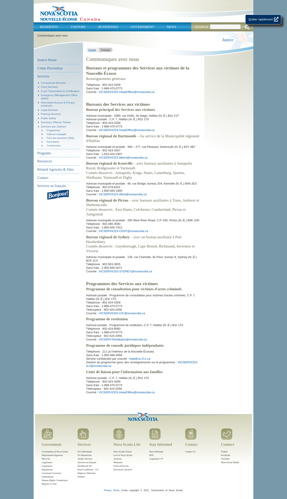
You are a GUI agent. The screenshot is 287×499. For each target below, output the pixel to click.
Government (142, 27)
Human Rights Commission (54, 480)
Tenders (81, 476)
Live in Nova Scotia (122, 455)
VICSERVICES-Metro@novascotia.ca (123, 157)
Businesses (108, 27)
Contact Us (190, 451)
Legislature (47, 462)
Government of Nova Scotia (55, 451)
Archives (117, 459)
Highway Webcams (87, 473)
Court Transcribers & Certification (60, 91)
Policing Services (51, 113)
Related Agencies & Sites (55, 169)
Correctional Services (53, 82)
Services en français (51, 186)
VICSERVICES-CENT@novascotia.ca (123, 231)
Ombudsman (48, 476)
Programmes (53, 130)
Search (201, 27)
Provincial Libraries (122, 469)
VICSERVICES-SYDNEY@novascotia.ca (125, 271)
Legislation (47, 466)
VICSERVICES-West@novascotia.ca (123, 194)
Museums (117, 462)
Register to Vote (49, 484)
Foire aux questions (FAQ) (60, 138)
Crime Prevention (50, 68)
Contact (42, 178)
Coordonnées (54, 145)
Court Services (49, 86)
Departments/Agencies (52, 455)
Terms (116, 490)
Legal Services (49, 109)
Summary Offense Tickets (56, 122)
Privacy (107, 490)
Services (43, 76)
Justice (227, 40)
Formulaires (53, 141)
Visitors (78, 27)
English (92, 50)
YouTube (225, 459)
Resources (44, 161)
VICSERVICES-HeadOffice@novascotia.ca (126, 92)
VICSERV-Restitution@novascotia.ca (123, 339)
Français (105, 50)
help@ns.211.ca (139, 358)
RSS (151, 455)
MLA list (46, 459)
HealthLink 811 (85, 466)
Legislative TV (156, 459)
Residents (49, 27)
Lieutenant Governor (51, 473)
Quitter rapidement (260, 19)
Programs (44, 153)
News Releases (156, 451)
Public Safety (48, 118)
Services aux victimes (53, 126)
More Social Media (230, 462)
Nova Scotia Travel (122, 451)
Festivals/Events (121, 466)
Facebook (225, 455)
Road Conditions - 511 (88, 469)
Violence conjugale (56, 134)
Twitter (224, 451)
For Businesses (85, 455)
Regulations (47, 469)
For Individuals (85, 451)
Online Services (85, 459)
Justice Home (47, 60)
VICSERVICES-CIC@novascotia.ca (122, 313)
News (171, 27)
